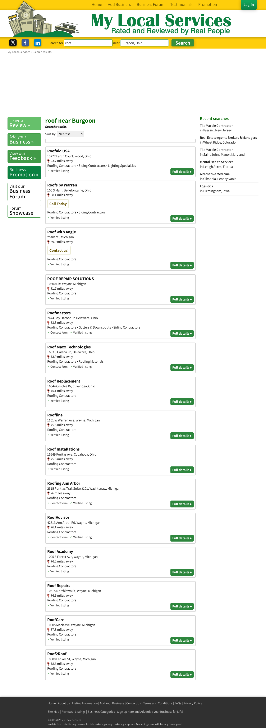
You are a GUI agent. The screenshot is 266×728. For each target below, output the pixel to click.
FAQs (178, 703)
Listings (80, 712)
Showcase (25, 210)
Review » (25, 123)
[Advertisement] (133, 85)
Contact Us (133, 703)
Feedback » (25, 156)
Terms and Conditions (158, 703)
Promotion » (25, 172)
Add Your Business (112, 703)
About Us (64, 703)
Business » (25, 139)
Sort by (50, 134)
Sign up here (125, 712)
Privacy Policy (192, 703)
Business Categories (101, 712)
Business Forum (25, 191)
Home (52, 703)
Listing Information (85, 703)
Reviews (67, 712)
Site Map (53, 712)
